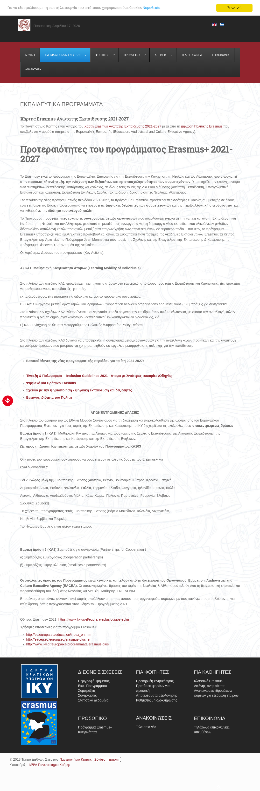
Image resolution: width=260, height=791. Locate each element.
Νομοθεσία (159, 8)
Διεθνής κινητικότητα (209, 716)
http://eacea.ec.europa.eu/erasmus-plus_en (58, 639)
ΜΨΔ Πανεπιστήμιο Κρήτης (49, 765)
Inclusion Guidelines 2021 (87, 376)
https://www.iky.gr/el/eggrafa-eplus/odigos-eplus (94, 619)
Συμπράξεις (87, 721)
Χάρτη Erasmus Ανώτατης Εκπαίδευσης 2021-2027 (122, 126)
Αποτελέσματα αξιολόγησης (156, 726)
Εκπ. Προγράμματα (92, 716)
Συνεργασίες (87, 726)
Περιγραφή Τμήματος (94, 712)
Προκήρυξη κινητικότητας (155, 712)
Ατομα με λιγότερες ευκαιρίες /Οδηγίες (141, 376)
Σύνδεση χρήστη (106, 759)
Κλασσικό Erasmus (208, 712)
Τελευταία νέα (146, 744)
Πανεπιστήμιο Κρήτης (75, 759)
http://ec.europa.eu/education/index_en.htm (58, 635)
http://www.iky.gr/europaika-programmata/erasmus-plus (67, 644)
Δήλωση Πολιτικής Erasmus (201, 126)
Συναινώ (234, 7)
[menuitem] (30, 55)
